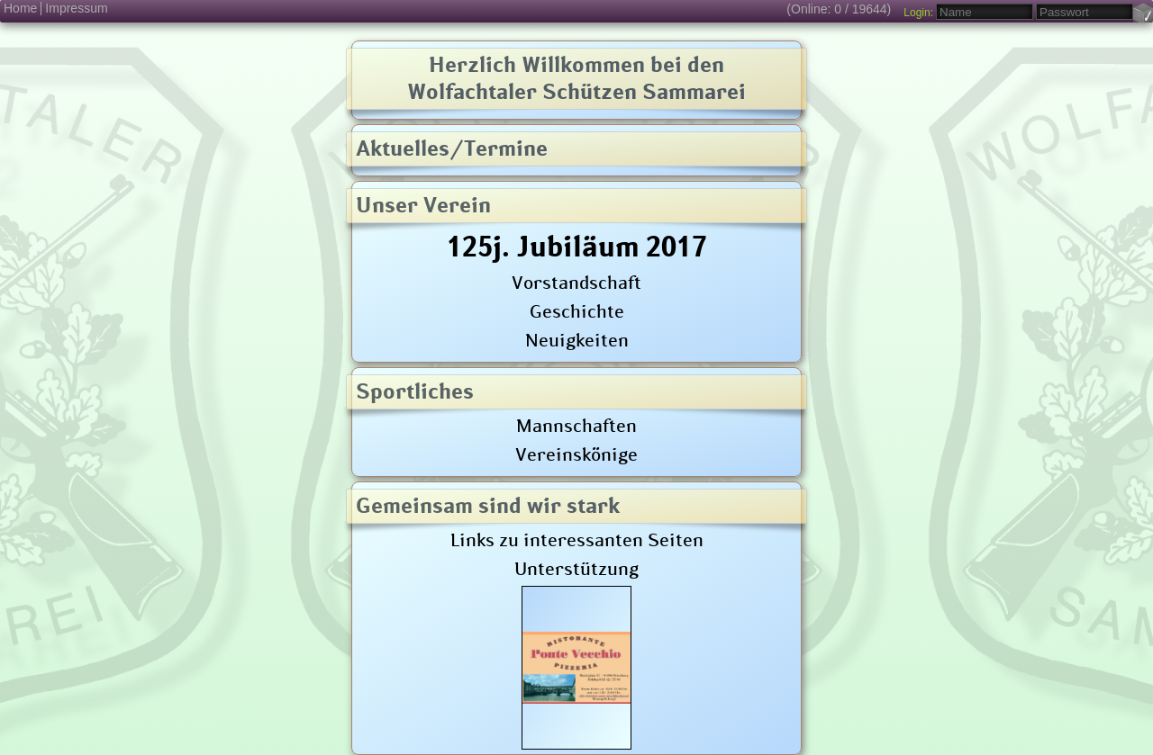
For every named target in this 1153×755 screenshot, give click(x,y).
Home (20, 8)
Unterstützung (576, 568)
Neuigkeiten (577, 339)
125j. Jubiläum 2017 (577, 246)
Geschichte (577, 310)
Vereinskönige (576, 453)
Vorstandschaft (576, 281)
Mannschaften (576, 425)
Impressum (76, 8)
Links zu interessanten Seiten (577, 539)
